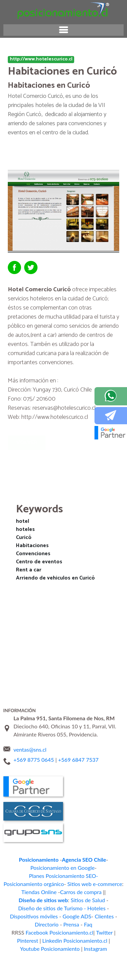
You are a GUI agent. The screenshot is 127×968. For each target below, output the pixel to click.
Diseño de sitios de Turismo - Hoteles (79, 883)
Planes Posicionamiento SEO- (92, 859)
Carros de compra (56, 875)
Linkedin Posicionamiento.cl (34, 916)
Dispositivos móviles (24, 891)
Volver (29, 442)
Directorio (110, 891)
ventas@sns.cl (30, 741)
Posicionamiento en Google (32, 859)
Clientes (86, 891)
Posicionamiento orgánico (37, 867)
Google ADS (62, 891)
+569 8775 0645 (34, 751)
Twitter (89, 908)
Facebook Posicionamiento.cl (49, 908)
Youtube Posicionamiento (92, 916)
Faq (72, 900)
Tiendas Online (19, 875)
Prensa (57, 900)
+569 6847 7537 (78, 751)
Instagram (63, 924)
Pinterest (109, 908)
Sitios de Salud (21, 883)
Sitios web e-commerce (90, 867)
